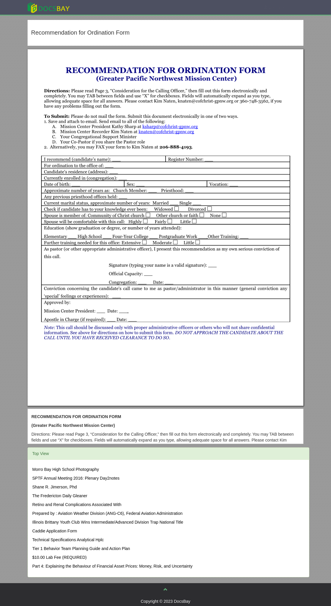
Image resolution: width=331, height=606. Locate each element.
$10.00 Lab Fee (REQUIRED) (59, 557)
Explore (92, 7)
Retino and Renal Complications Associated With (76, 504)
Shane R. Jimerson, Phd (54, 487)
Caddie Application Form (54, 531)
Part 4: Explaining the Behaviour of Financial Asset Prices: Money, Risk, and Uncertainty (112, 566)
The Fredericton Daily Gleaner (59, 495)
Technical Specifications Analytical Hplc (68, 539)
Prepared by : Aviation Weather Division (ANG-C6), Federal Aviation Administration (107, 513)
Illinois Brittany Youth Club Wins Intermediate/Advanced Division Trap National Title (107, 522)
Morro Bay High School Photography (65, 469)
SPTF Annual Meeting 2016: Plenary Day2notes (75, 478)
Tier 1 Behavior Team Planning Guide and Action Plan (81, 548)
